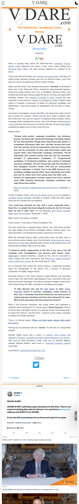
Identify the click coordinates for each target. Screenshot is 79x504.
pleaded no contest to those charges (46, 98)
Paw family (49, 289)
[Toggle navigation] (2, 3)
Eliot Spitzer (65, 124)
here (15, 340)
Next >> (67, 378)
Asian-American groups (60, 240)
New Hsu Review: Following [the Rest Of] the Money (36, 188)
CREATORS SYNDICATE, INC (32, 351)
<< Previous (13, 378)
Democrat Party (15, 69)
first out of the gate (21, 243)
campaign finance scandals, (20, 198)
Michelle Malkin (39, 49)
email (26, 335)
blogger (33, 113)
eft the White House (44, 195)
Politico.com (50, 259)
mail (35, 279)
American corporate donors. (48, 76)
